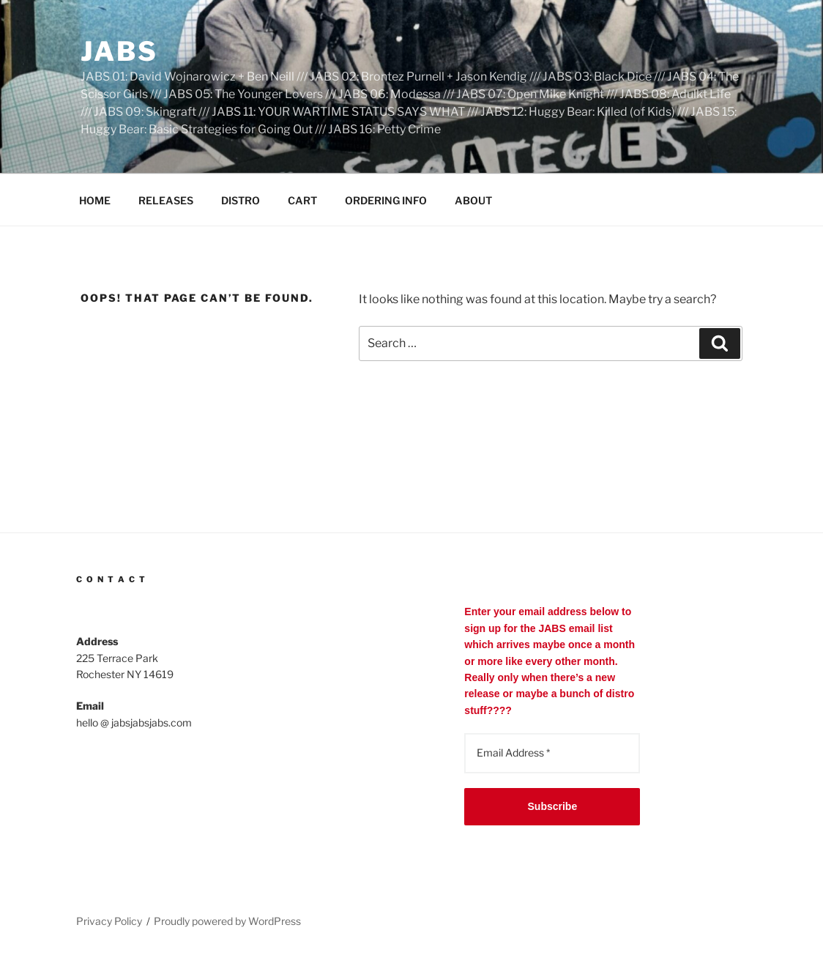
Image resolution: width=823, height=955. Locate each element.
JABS (119, 51)
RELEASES (165, 200)
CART (302, 200)
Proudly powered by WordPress (227, 921)
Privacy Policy (109, 921)
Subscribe (553, 806)
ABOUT (473, 200)
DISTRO (240, 200)
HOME (95, 200)
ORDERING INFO (386, 200)
